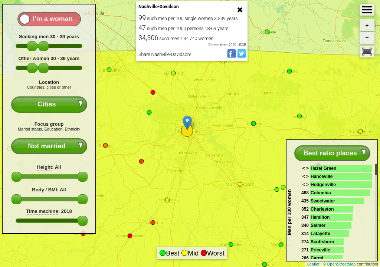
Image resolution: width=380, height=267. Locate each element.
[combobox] (49, 104)
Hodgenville (323, 184)
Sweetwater (323, 201)
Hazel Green (323, 168)
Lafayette (320, 233)
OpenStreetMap (341, 264)
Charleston (322, 209)
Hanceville (321, 176)
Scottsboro (322, 241)
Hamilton (320, 217)
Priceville (320, 250)
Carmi (317, 258)
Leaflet (313, 264)
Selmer (318, 225)
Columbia (321, 192)
